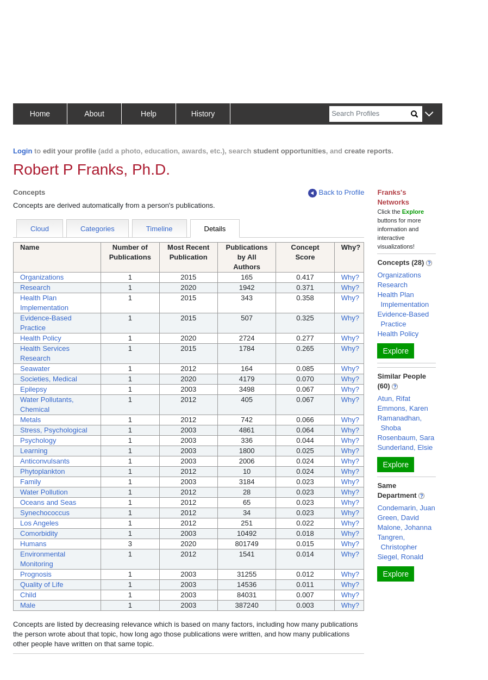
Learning (34, 451)
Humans (33, 544)
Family (30, 482)
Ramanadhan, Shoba (399, 423)
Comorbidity (39, 533)
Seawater (35, 368)
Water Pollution (44, 492)
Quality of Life (42, 584)
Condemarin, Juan (406, 508)
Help (149, 113)
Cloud (39, 229)
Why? (350, 277)
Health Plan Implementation (403, 299)
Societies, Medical (48, 379)
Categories (97, 229)
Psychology (38, 440)
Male (27, 605)
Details (215, 229)
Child (28, 595)
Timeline (159, 229)
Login (22, 151)
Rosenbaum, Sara (405, 438)
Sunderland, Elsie (405, 447)
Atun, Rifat (393, 398)
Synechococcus (45, 513)
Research (35, 287)
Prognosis (36, 574)
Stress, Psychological (53, 430)
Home (40, 113)
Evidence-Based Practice (403, 319)
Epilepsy (33, 389)
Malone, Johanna (404, 527)
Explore (395, 351)
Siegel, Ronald (400, 557)
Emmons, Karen (402, 408)
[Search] (370, 114)
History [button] (203, 113)
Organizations (42, 277)
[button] (429, 114)
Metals (30, 420)
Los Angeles (39, 523)
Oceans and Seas (48, 502)
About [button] (94, 113)
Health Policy (40, 338)
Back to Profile (336, 192)
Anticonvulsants (45, 461)
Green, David (398, 518)
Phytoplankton (42, 471)
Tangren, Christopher (397, 542)
